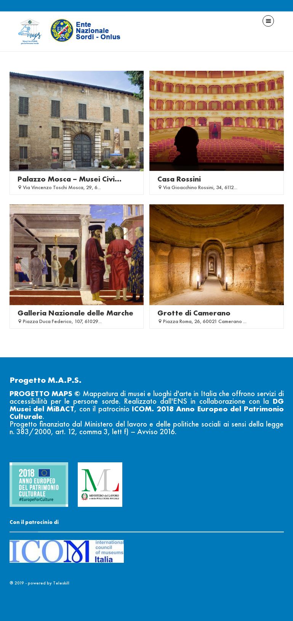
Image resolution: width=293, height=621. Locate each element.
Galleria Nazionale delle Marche (75, 313)
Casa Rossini (179, 179)
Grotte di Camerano (194, 313)
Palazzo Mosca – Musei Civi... (70, 179)
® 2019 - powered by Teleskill (39, 583)
